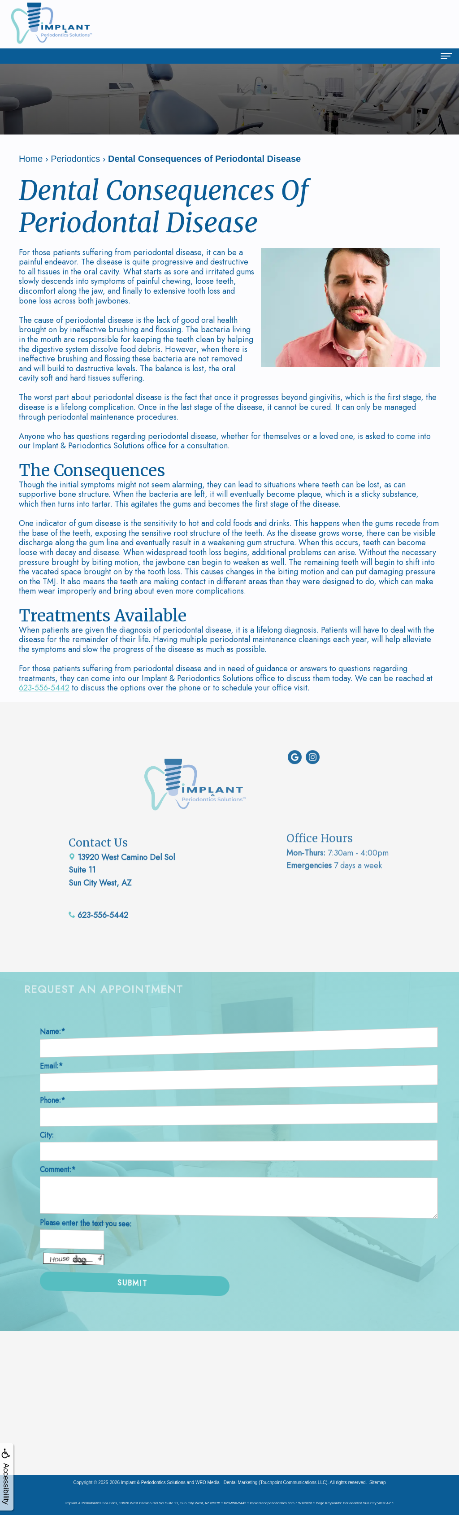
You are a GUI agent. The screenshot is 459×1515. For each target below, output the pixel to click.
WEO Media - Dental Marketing (226, 1482)
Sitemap (377, 1482)
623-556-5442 (44, 688)
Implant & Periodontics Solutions (153, 1482)
